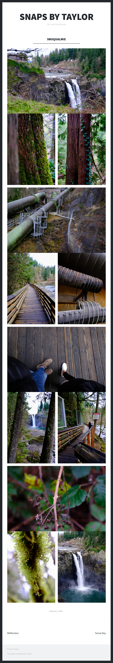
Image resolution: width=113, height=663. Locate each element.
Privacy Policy (13, 649)
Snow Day (100, 633)
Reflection (13, 633)
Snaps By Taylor (57, 17)
